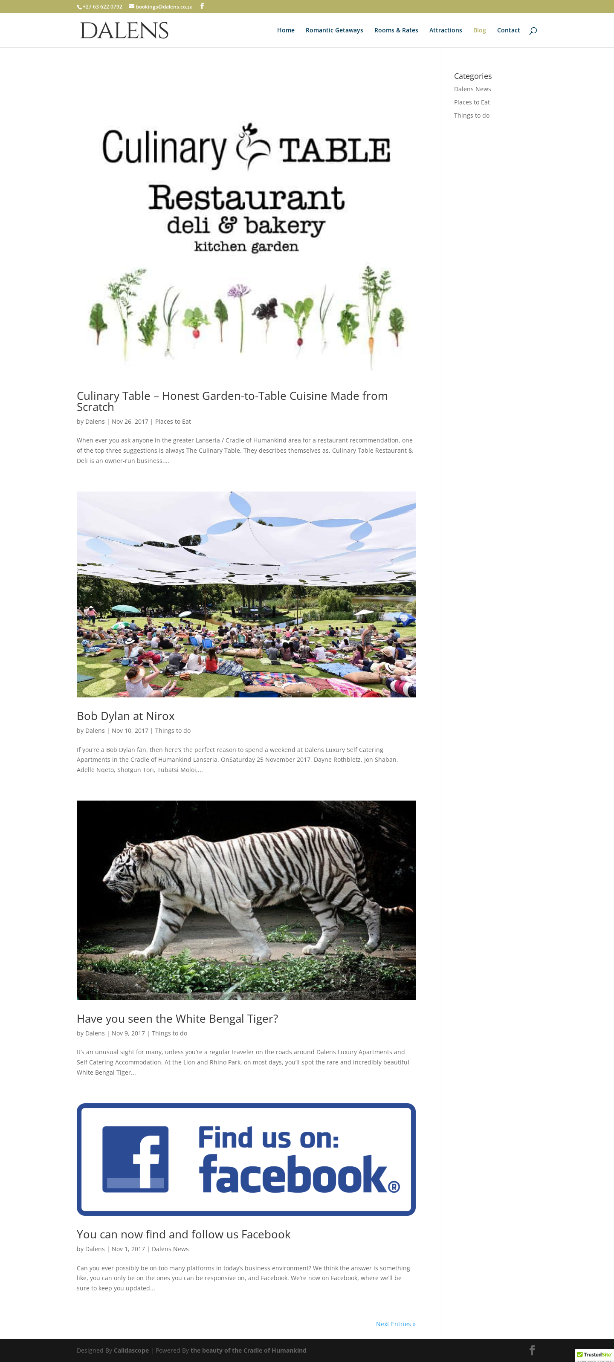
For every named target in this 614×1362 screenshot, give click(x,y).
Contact (508, 30)
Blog (479, 30)
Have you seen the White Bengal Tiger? (177, 1018)
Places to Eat (173, 421)
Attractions (445, 30)
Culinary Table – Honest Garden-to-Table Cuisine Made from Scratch (232, 401)
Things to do (173, 730)
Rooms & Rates (396, 30)
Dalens (95, 421)
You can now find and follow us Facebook (184, 1234)
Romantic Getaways (334, 30)
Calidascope (131, 1350)
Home (286, 30)
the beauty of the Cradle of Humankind (249, 1350)
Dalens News (170, 1249)
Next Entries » (396, 1324)
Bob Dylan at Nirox (126, 715)
